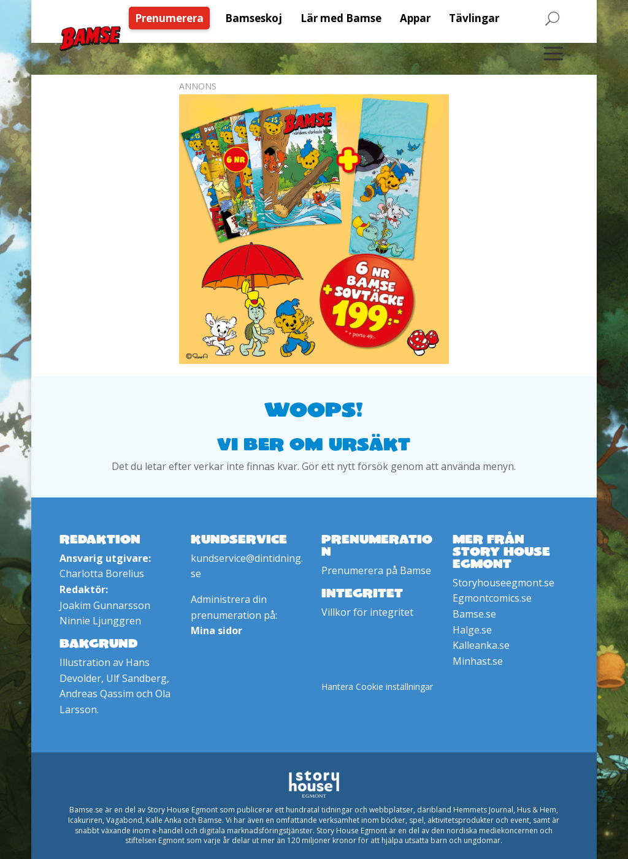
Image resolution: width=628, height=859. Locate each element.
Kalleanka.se (481, 645)
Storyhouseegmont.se (503, 582)
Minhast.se (478, 661)
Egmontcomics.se (492, 598)
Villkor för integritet (367, 612)
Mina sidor (216, 630)
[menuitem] (172, 18)
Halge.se (472, 630)
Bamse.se (474, 614)
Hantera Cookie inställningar (377, 686)
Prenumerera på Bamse (376, 570)
